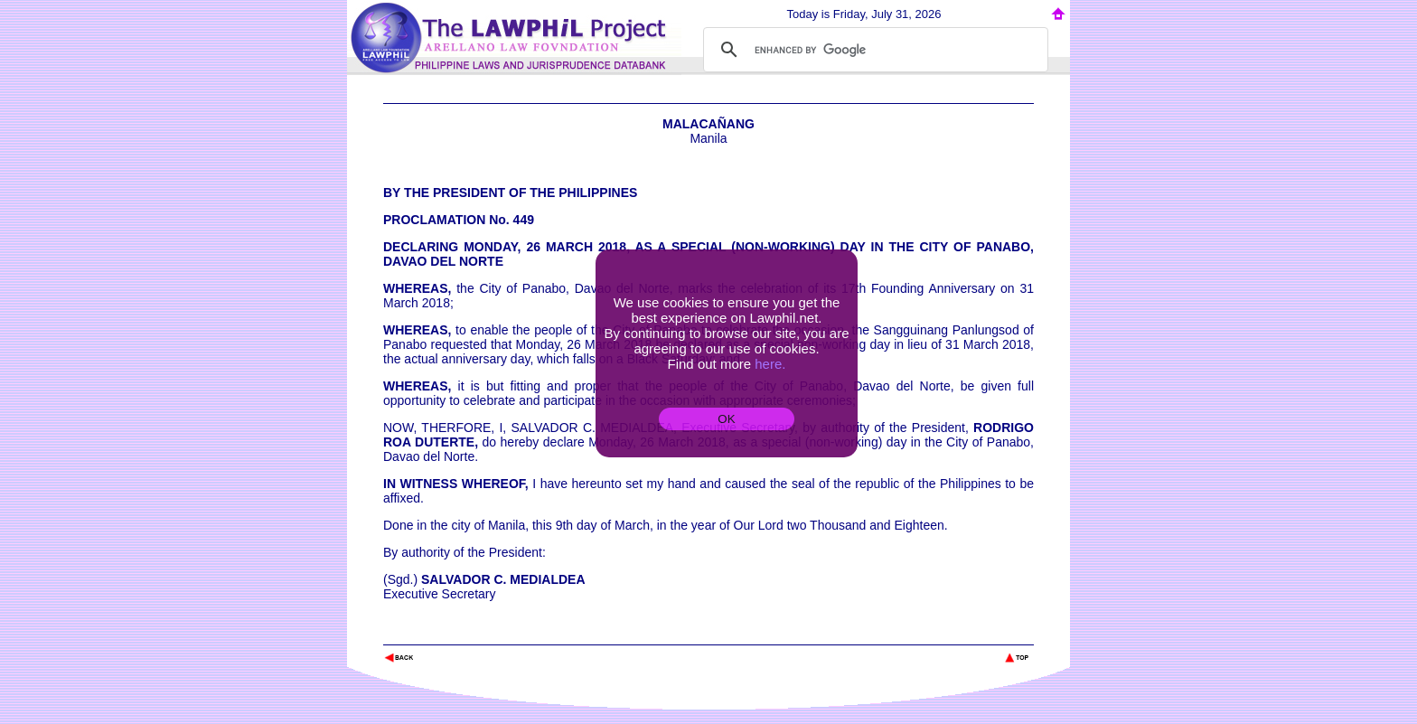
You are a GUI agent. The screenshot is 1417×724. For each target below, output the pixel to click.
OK (726, 419)
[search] (873, 50)
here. (770, 363)
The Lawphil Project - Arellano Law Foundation (476, 633)
